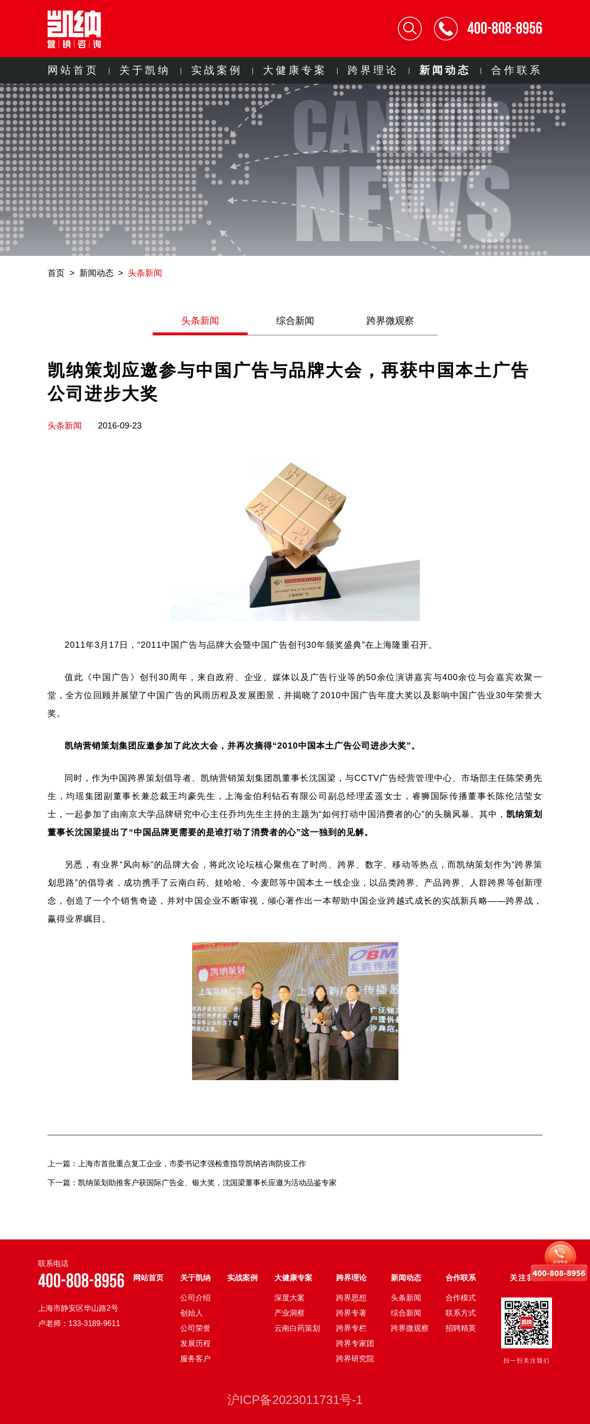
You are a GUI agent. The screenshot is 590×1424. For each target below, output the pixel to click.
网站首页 (73, 70)
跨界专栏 (351, 1328)
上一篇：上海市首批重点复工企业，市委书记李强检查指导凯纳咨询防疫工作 (177, 1164)
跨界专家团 (355, 1343)
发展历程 (195, 1343)
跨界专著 (351, 1313)
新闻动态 (445, 70)
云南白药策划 (297, 1328)
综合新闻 (295, 320)
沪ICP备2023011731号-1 (295, 1399)
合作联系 (516, 70)
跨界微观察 (390, 320)
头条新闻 (145, 273)
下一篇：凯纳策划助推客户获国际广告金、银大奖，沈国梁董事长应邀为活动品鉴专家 (192, 1183)
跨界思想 (351, 1298)
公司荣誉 (195, 1328)
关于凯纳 (145, 70)
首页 (56, 273)
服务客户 (195, 1359)
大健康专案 (295, 70)
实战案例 (216, 70)
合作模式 (460, 1298)
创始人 (191, 1313)
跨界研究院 (355, 1359)
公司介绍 (195, 1298)
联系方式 (460, 1313)
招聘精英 (460, 1328)
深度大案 (289, 1298)
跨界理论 (373, 70)
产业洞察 (289, 1313)
